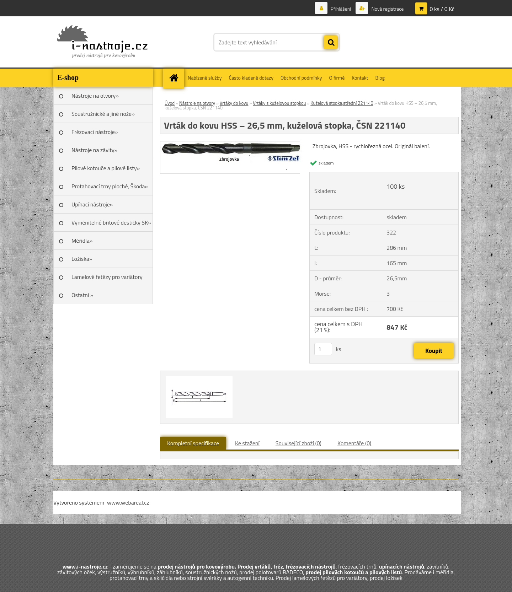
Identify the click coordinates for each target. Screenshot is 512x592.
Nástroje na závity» (94, 150)
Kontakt (360, 77)
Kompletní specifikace (193, 443)
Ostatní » (82, 295)
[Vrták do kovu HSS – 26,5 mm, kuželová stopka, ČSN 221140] (233, 144)
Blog (379, 77)
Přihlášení (341, 8)
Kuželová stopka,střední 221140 (341, 103)
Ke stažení (247, 443)
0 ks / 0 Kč (442, 9)
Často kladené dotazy (251, 77)
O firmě (337, 77)
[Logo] (102, 42)
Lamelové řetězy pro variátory (107, 277)
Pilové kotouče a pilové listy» (105, 168)
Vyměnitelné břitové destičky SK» (111, 222)
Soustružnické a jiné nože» (103, 113)
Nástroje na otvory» (95, 95)
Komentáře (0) (354, 443)
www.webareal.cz (128, 502)
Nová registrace (387, 8)
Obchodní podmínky (301, 77)
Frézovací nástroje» (94, 132)
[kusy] (323, 349)
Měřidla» (81, 240)
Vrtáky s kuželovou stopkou (279, 103)
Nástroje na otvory (197, 103)
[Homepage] (176, 78)
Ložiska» (81, 258)
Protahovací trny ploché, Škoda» (109, 186)
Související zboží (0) (298, 443)
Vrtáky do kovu (234, 103)
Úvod (170, 103)
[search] (330, 42)
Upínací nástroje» (92, 204)
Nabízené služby (205, 77)
